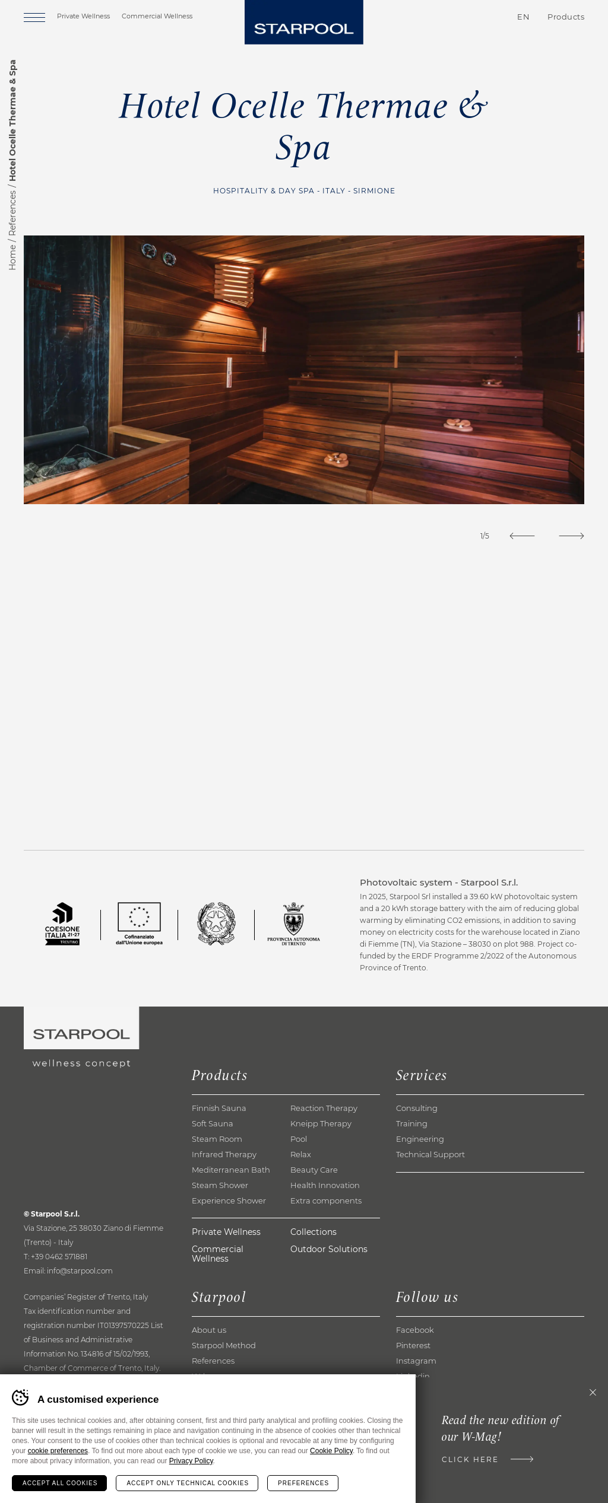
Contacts (454, 17)
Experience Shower (229, 1200)
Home (12, 257)
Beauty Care (314, 1169)
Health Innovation (325, 1185)
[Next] (571, 536)
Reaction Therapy (323, 1108)
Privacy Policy (191, 1461)
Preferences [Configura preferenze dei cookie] (303, 1483)
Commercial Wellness (157, 16)
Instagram (416, 1360)
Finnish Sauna (219, 1108)
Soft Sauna (212, 1123)
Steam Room (217, 1139)
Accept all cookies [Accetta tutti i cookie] (60, 1483)
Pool (298, 1139)
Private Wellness (83, 16)
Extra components (326, 1200)
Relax (300, 1154)
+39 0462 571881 (59, 1256)
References (12, 213)
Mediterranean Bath (231, 1169)
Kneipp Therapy (321, 1123)
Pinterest (413, 1345)
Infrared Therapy (224, 1154)
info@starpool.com (80, 1270)
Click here (470, 1459)
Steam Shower (220, 1185)
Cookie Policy (331, 1451)
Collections (313, 1232)
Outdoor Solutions (329, 1249)
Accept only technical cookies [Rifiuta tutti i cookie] (187, 1483)
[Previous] (522, 536)
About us (209, 1330)
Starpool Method (224, 1345)
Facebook (415, 1330)
